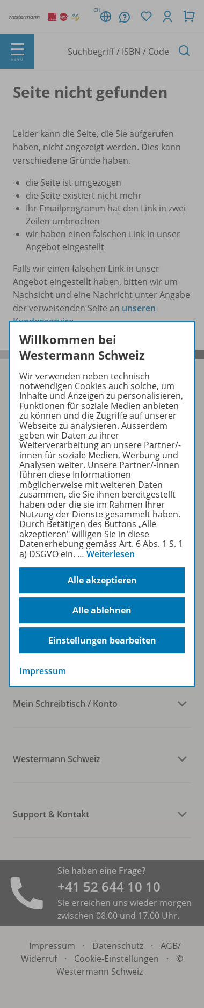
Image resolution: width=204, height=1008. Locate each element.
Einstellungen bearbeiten (102, 640)
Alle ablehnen (102, 610)
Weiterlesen (110, 554)
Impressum (42, 671)
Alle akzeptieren (102, 580)
